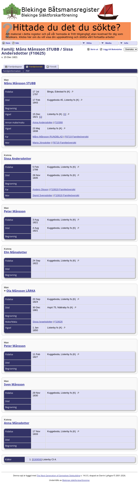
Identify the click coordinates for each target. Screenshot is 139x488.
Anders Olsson (40, 189)
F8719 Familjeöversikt (76, 136)
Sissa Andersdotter (17, 159)
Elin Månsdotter (15, 252)
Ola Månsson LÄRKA (20, 291)
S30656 (37, 459)
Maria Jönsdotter (41, 142)
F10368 (58, 122)
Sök (17, 43)
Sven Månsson (14, 384)
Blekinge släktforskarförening (75, 480)
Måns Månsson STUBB (20, 83)
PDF (28, 71)
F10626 (58, 321)
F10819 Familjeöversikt (62, 189)
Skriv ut (94, 49)
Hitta (89, 43)
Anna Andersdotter (42, 122)
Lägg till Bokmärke (112, 49)
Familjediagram (13, 66)
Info (126, 43)
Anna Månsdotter (16, 423)
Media (108, 43)
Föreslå (51, 66)
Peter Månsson (15, 211)
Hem (8, 43)
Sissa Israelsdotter (42, 321)
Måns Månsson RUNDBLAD (48, 136)
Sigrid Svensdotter (42, 195)
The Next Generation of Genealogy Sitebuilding (58, 475)
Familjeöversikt (34, 66)
